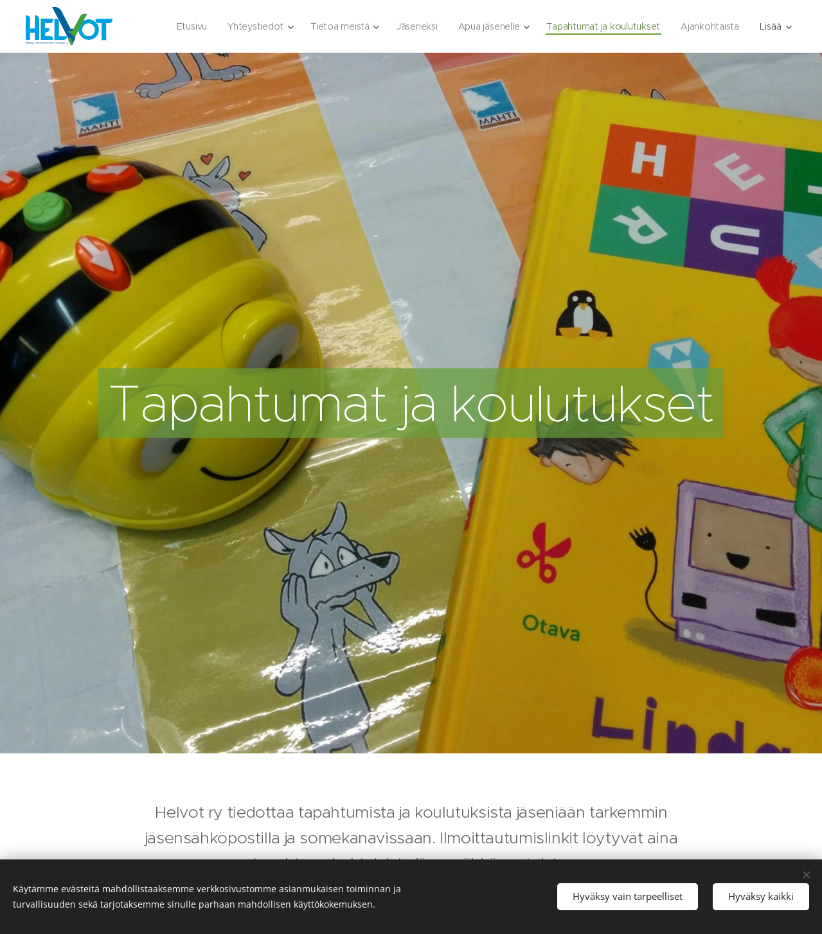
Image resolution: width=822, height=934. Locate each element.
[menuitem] (185, 26)
